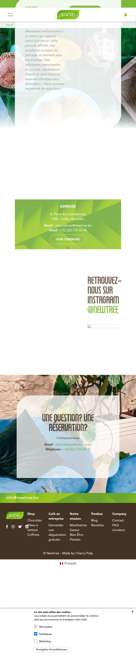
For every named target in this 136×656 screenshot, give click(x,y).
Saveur (75, 530)
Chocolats (34, 520)
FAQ (115, 525)
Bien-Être (76, 535)
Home (9, 25)
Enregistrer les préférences (51, 649)
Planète (75, 539)
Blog (94, 520)
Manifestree (78, 525)
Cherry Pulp (84, 553)
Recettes (97, 525)
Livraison (118, 530)
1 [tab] (67, 247)
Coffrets (33, 535)
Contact (118, 520)
